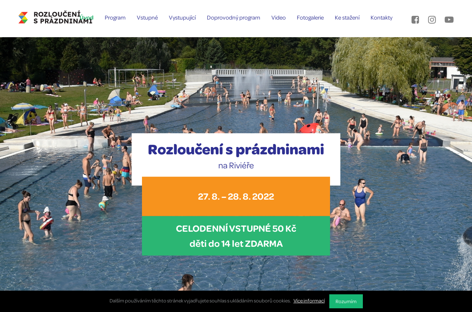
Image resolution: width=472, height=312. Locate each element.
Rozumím (346, 301)
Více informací (309, 300)
